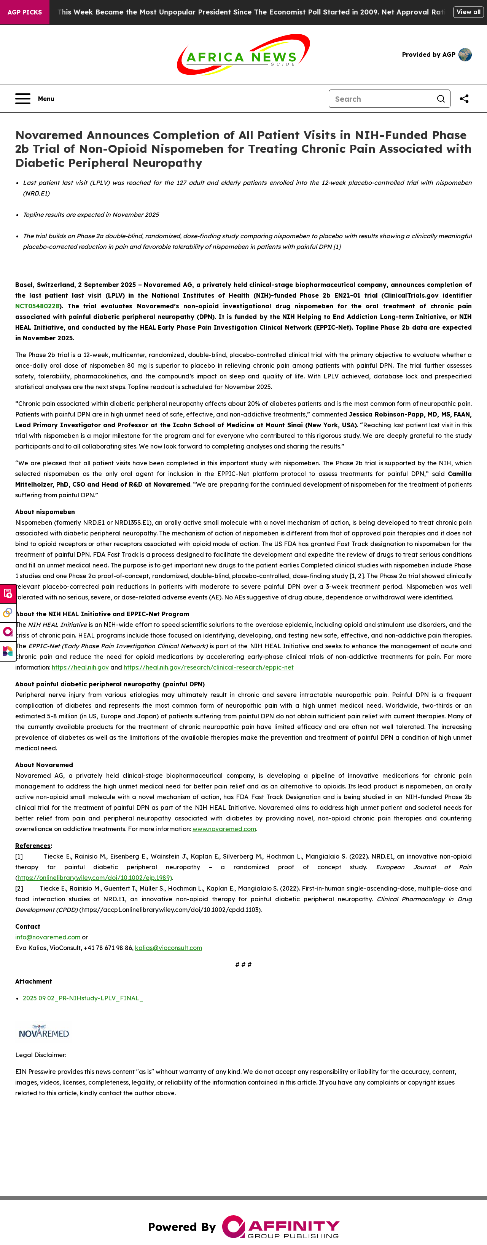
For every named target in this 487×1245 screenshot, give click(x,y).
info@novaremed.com (47, 937)
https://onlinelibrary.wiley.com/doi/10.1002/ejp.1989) (95, 877)
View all (469, 12)
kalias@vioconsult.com (168, 948)
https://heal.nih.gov (80, 667)
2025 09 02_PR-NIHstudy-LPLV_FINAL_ (83, 998)
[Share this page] (464, 98)
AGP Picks (25, 12)
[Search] (380, 98)
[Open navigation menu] (34, 98)
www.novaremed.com (224, 829)
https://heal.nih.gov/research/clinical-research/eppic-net (209, 667)
